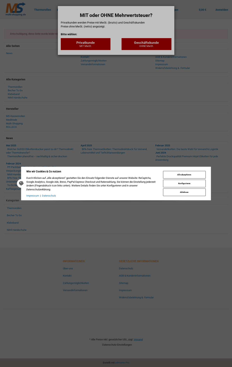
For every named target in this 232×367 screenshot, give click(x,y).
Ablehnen (184, 192)
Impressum (32, 195)
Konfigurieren (184, 183)
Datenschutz (49, 195)
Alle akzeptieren (184, 174)
